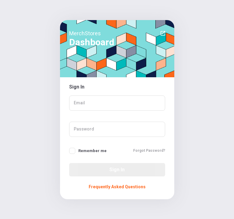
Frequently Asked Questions (117, 186)
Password (84, 129)
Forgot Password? (149, 150)
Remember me (92, 150)
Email (79, 102)
